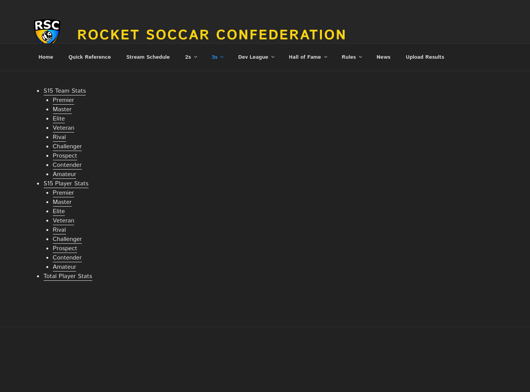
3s (218, 57)
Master (62, 109)
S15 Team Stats (65, 91)
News (384, 57)
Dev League (257, 57)
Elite (59, 118)
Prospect (65, 155)
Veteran (64, 128)
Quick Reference (89, 57)
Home (46, 57)
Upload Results (425, 57)
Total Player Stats (68, 276)
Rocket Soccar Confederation (212, 35)
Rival (59, 137)
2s (191, 57)
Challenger (67, 146)
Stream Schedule (148, 57)
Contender (67, 165)
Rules (352, 57)
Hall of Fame (308, 57)
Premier (63, 100)
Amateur (64, 174)
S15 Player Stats (66, 183)
